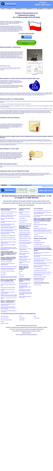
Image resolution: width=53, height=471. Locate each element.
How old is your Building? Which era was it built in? (43, 232)
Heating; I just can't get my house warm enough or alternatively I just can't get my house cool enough (8, 307)
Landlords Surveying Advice (24, 251)
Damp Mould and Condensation (25, 232)
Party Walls (36, 234)
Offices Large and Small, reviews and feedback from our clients (25, 290)
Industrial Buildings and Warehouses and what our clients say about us (25, 286)
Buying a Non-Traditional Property (40, 276)
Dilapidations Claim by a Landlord (25, 238)
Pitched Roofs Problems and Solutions (8, 271)
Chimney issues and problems (6, 261)
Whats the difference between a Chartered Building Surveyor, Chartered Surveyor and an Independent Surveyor (9, 248)
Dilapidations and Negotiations (24, 236)
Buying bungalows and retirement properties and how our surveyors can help (42, 261)
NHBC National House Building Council (8, 237)
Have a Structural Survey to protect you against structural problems (8, 225)
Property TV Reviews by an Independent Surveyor (24, 257)
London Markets (22, 318)
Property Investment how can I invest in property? (24, 254)
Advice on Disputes (39, 8)
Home (2, 8)
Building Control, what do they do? (7, 213)
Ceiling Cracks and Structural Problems (8, 287)
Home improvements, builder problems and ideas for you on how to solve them (8, 227)
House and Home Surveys (38, 280)
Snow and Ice (21, 274)
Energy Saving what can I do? (24, 240)
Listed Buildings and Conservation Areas (8, 235)
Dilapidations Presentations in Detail (40, 228)
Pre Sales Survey (28, 8)
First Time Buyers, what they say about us (41, 268)
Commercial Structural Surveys (24, 216)
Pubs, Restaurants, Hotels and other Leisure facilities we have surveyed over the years (25, 293)
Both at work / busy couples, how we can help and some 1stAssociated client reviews (43, 263)
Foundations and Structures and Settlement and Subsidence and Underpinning (8, 269)
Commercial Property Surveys (24, 214)
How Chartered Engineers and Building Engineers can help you (8, 233)
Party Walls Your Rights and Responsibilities (42, 246)
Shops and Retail (22, 222)
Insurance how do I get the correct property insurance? (25, 249)
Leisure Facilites (22, 218)
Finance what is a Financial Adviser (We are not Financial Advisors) (25, 243)
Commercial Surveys (37, 284)
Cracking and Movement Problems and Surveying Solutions (8, 264)
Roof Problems (3, 272)
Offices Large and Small (23, 220)
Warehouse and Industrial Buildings (25, 223)
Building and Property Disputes (39, 242)
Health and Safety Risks (23, 246)
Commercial (9, 8)
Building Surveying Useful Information (40, 224)
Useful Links (49, 8)
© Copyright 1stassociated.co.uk (47, 186)
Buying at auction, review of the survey (41, 258)
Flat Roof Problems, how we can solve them (9, 266)
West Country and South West (6, 319)
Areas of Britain (36, 318)
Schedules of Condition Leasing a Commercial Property (25, 260)
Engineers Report (18, 8)
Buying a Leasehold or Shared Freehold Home (42, 210)
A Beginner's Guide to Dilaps (24, 230)
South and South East (5, 318)
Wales (35, 316)
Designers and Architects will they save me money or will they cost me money (8, 216)
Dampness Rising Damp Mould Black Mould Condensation (24, 234)
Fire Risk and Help (22, 245)
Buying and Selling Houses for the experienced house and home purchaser (42, 213)
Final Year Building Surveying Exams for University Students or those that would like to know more (43, 231)
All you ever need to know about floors (7, 282)
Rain (20, 273)
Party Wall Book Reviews (38, 244)
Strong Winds (21, 276)
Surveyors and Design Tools (39, 236)
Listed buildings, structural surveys (40, 270)
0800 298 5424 (43, 4)
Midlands (2, 321)
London (20, 316)
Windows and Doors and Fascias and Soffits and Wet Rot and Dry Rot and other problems (9, 277)
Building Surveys (37, 222)
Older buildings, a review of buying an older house (43, 272)
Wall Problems (3, 274)
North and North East (4, 323)
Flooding (20, 271)
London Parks (21, 319)
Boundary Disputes (37, 240)
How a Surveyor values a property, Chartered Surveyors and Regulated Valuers (9, 230)
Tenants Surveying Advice (23, 264)
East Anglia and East (4, 316)
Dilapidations (36, 226)
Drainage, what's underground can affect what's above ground (8, 305)
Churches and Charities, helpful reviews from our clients (24, 284)
